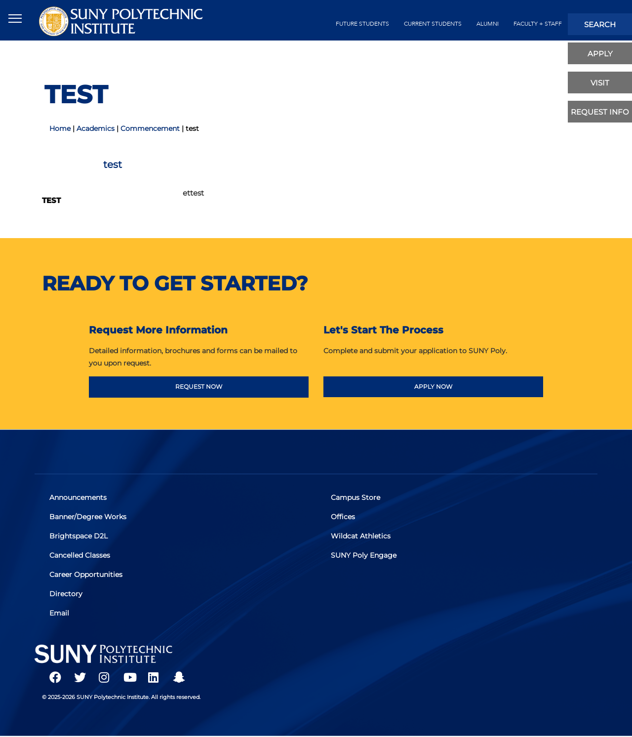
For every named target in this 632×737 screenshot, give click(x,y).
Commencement (150, 128)
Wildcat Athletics (361, 536)
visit (600, 82)
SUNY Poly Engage (363, 555)
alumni (487, 23)
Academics (96, 128)
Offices (343, 516)
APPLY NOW (433, 386)
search (600, 24)
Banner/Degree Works (87, 516)
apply (600, 53)
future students (362, 23)
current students (433, 23)
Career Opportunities (85, 574)
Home (60, 128)
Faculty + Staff (538, 23)
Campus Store (355, 497)
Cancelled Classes (79, 555)
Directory (65, 593)
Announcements (78, 497)
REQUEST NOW (198, 386)
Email (59, 613)
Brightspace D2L (78, 536)
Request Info (600, 112)
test (51, 200)
